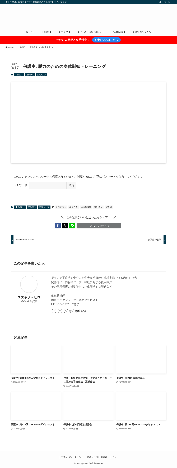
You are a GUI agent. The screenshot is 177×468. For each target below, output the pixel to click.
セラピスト (61, 207)
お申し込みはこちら (106, 39)
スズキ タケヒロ (29, 297)
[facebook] (60, 311)
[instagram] (71, 311)
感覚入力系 (41, 75)
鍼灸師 (109, 207)
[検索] (169, 2)
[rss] (164, 2)
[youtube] (77, 311)
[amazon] (83, 311)
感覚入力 (73, 207)
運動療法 (30, 75)
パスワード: (40, 185)
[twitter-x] (160, 2)
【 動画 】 (19, 75)
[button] (58, 225)
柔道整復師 (86, 207)
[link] (54, 311)
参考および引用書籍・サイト (101, 457)
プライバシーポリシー (72, 457)
